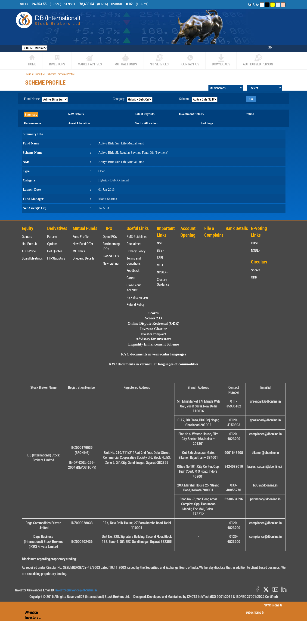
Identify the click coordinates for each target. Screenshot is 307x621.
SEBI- (160, 257)
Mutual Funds (126, 60)
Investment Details (191, 114)
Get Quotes (54, 251)
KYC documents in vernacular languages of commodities (153, 364)
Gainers (27, 236)
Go (251, 99)
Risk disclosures (138, 297)
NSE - (160, 243)
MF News (79, 251)
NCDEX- (162, 272)
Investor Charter (153, 329)
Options (52, 243)
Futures (52, 236)
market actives (90, 60)
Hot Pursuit (29, 243)
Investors (57, 60)
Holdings (207, 123)
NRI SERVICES (159, 60)
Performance (32, 123)
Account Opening (187, 231)
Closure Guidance (163, 282)
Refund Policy (136, 304)
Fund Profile (81, 236)
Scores (255, 270)
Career (131, 277)
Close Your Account (134, 287)
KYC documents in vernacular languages (153, 354)
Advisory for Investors (153, 339)
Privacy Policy (136, 251)
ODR (254, 277)
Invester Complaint (153, 334)
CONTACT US (190, 60)
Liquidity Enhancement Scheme (153, 344)
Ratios (250, 114)
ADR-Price (29, 251)
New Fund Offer (83, 243)
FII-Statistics (56, 258)
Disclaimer (134, 243)
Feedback (133, 270)
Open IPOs (110, 236)
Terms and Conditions (134, 260)
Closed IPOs (111, 256)
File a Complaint (213, 231)
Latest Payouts (145, 114)
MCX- (160, 265)
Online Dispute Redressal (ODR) (153, 323)
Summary (31, 114)
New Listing (110, 263)
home (32, 60)
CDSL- (255, 243)
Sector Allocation (146, 123)
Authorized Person (258, 60)
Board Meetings (32, 258)
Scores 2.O (153, 318)
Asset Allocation (79, 123)
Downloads (221, 60)
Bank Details (237, 228)
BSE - (160, 250)
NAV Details (76, 114)
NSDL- (255, 250)
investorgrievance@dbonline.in (76, 590)
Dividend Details (83, 258)
